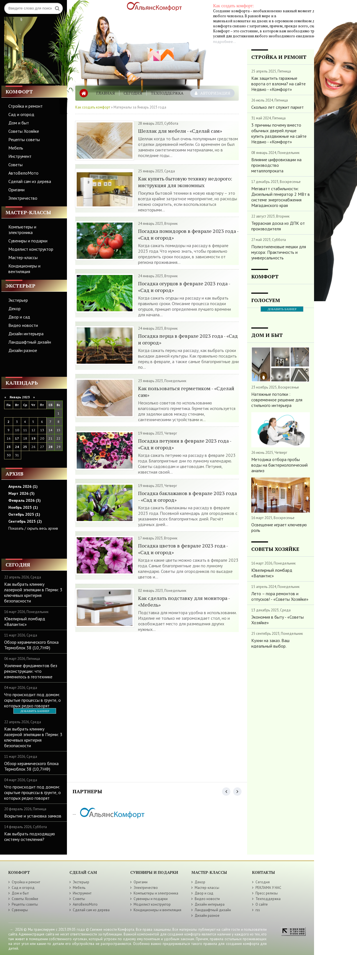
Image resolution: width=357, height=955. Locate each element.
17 (17, 438)
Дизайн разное (22, 350)
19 (33, 438)
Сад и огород (21, 114)
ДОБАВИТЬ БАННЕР (34, 711)
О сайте (261, 904)
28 (50, 447)
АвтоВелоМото (23, 173)
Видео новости (23, 325)
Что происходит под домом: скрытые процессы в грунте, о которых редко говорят (32, 700)
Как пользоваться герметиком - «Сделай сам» (186, 391)
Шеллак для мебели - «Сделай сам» (180, 130)
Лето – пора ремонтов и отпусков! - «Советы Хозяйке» (279, 596)
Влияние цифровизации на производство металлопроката (276, 165)
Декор (14, 308)
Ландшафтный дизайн (29, 342)
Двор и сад (19, 317)
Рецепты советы (24, 139)
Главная (105, 93)
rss (257, 910)
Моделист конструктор (30, 249)
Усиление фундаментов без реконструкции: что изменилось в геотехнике (30, 671)
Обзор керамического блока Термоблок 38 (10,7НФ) (31, 644)
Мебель (15, 148)
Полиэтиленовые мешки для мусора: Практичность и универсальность (278, 252)
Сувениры (20, 910)
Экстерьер (18, 300)
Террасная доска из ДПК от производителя (278, 225)
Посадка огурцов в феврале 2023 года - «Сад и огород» (184, 286)
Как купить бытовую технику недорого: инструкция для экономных (185, 182)
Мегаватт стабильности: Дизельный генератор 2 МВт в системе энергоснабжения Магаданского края (280, 197)
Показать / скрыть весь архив (33, 528)
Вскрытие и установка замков (32, 816)
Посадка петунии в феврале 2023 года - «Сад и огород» (184, 444)
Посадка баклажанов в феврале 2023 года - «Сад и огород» (187, 496)
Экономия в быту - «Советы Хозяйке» (277, 619)
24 (17, 447)
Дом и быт (18, 123)
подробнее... (224, 41)
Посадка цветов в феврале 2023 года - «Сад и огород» (183, 549)
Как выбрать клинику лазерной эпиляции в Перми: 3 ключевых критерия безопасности (33, 592)
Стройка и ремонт (25, 106)
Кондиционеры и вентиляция (24, 268)
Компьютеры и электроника (22, 229)
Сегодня (133, 93)
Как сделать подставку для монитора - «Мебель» (184, 601)
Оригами (16, 189)
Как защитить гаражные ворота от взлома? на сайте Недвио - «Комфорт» (278, 83)
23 (9, 447)
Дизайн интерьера (26, 333)
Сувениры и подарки (27, 240)
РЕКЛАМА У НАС (268, 887)
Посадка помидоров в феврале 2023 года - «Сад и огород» (188, 234)
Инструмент (20, 156)
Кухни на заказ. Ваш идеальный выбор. (270, 643)
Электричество (22, 198)
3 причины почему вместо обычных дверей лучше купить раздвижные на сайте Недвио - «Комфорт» (279, 133)
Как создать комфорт (92, 107)
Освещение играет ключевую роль (279, 527)
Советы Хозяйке (23, 131)
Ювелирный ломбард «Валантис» (24, 621)
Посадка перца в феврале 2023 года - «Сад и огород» (188, 339)
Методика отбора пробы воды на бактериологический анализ (279, 465)
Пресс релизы (266, 893)
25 (25, 447)
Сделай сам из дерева (29, 181)
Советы (15, 164)
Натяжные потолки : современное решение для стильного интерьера (276, 399)
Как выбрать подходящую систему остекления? (29, 836)
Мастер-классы (23, 257)
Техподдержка (167, 93)
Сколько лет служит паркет (277, 107)
